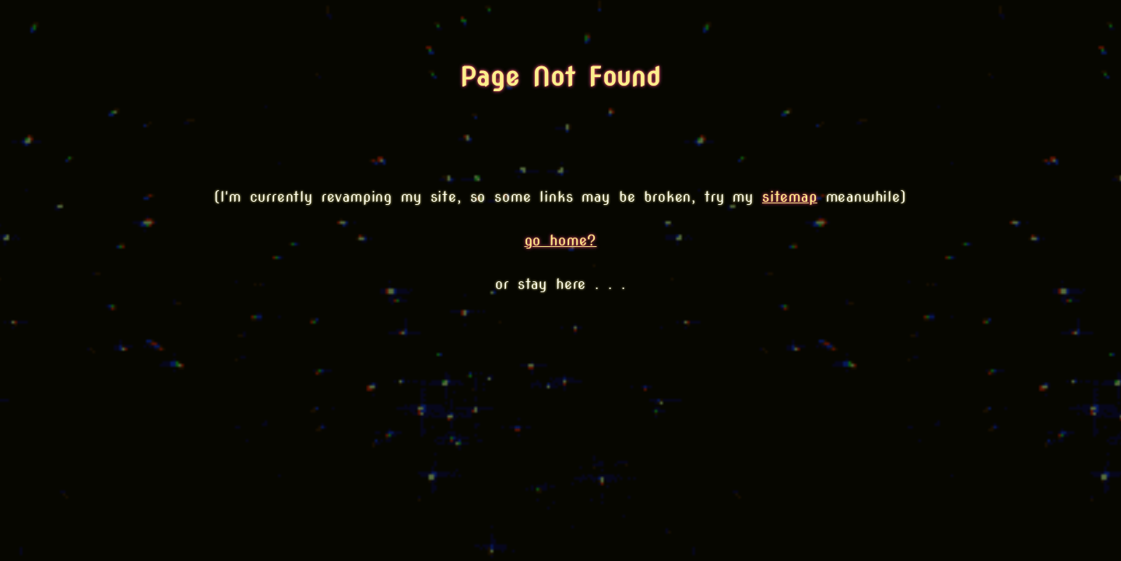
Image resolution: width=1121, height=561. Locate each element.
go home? (561, 240)
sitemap (789, 197)
